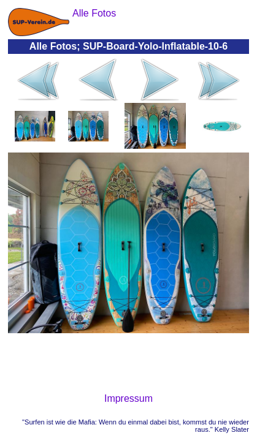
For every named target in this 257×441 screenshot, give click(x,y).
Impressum (128, 398)
